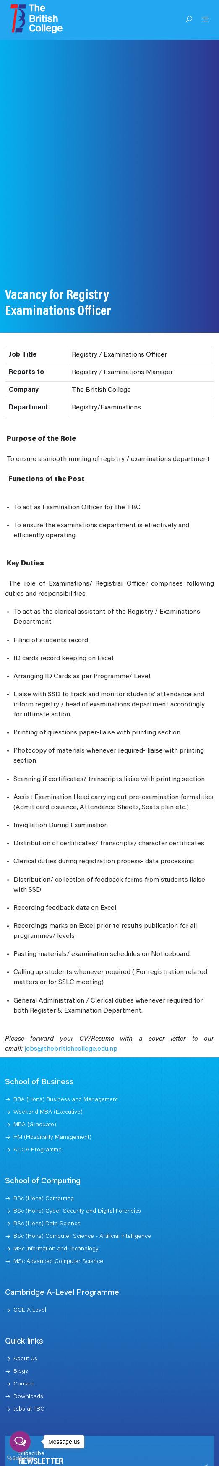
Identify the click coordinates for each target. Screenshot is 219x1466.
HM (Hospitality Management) (52, 1119)
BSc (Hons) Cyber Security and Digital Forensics (77, 1193)
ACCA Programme (37, 1132)
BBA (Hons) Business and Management (65, 1081)
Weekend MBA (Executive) (48, 1094)
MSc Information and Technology (56, 1231)
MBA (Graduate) (34, 1106)
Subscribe (180, 1458)
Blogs (20, 1353)
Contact (23, 1366)
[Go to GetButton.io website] (20, 1457)
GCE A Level (29, 1292)
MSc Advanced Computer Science (58, 1243)
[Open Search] (188, 20)
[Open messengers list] (20, 1441)
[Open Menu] (205, 20)
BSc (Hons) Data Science (47, 1205)
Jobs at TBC (28, 1391)
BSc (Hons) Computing (43, 1180)
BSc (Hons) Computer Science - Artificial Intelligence (82, 1218)
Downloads (28, 1378)
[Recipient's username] (89, 1458)
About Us (25, 1341)
